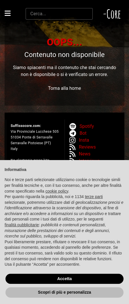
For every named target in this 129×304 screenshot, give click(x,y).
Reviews (87, 147)
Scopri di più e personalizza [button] (64, 292)
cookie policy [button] (56, 191)
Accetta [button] (64, 278)
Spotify (86, 126)
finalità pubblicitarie (22, 225)
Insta (84, 140)
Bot (82, 133)
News (84, 154)
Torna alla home (64, 88)
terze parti (94, 196)
